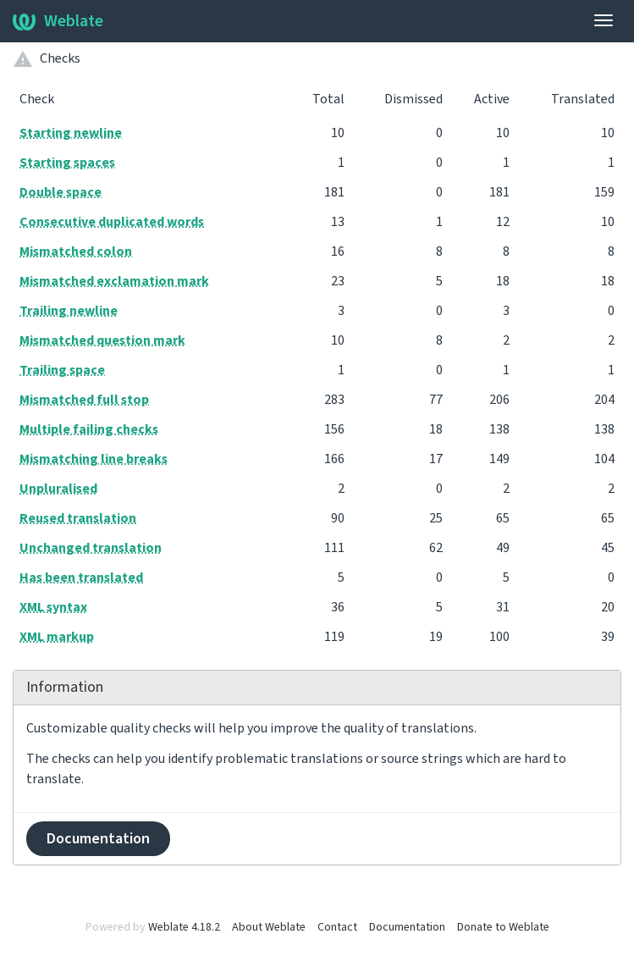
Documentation (98, 838)
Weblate (58, 21)
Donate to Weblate (503, 927)
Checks (60, 58)
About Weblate (269, 927)
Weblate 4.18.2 (184, 927)
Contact (337, 927)
